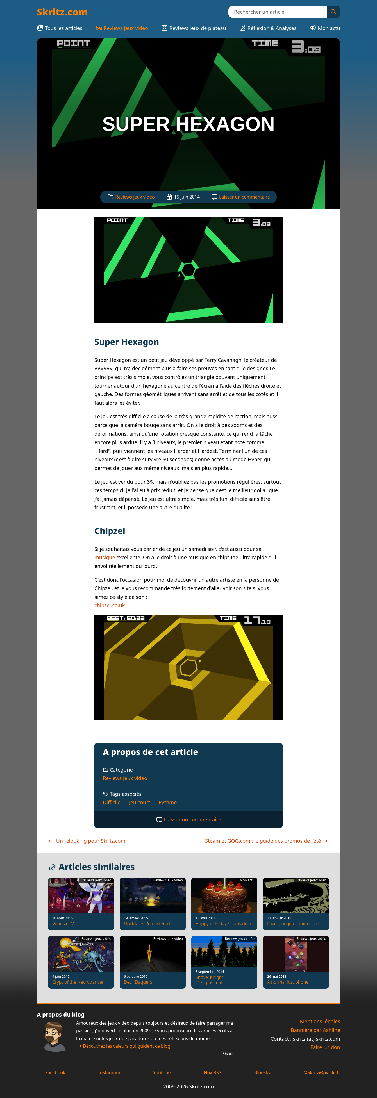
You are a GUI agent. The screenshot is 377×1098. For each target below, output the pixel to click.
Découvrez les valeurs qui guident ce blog (123, 1046)
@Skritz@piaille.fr (321, 1072)
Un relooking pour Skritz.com (86, 840)
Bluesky (262, 1072)
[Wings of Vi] (81, 904)
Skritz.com (62, 12)
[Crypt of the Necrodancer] (81, 962)
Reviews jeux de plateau (193, 27)
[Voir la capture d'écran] (188, 270)
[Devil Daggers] (153, 962)
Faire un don (325, 1047)
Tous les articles (59, 27)
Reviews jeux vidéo (122, 27)
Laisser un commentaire (244, 197)
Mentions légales (320, 1021)
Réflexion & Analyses (268, 27)
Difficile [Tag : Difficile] (112, 802)
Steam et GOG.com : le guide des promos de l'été (267, 840)
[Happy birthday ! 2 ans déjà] (224, 904)
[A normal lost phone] (296, 962)
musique (104, 557)
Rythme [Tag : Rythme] (167, 802)
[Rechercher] (333, 12)
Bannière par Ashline (315, 1030)
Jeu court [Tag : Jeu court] (139, 802)
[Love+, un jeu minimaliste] (296, 904)
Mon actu (325, 27)
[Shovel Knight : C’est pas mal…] (224, 962)
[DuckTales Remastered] (153, 904)
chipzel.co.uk (109, 605)
